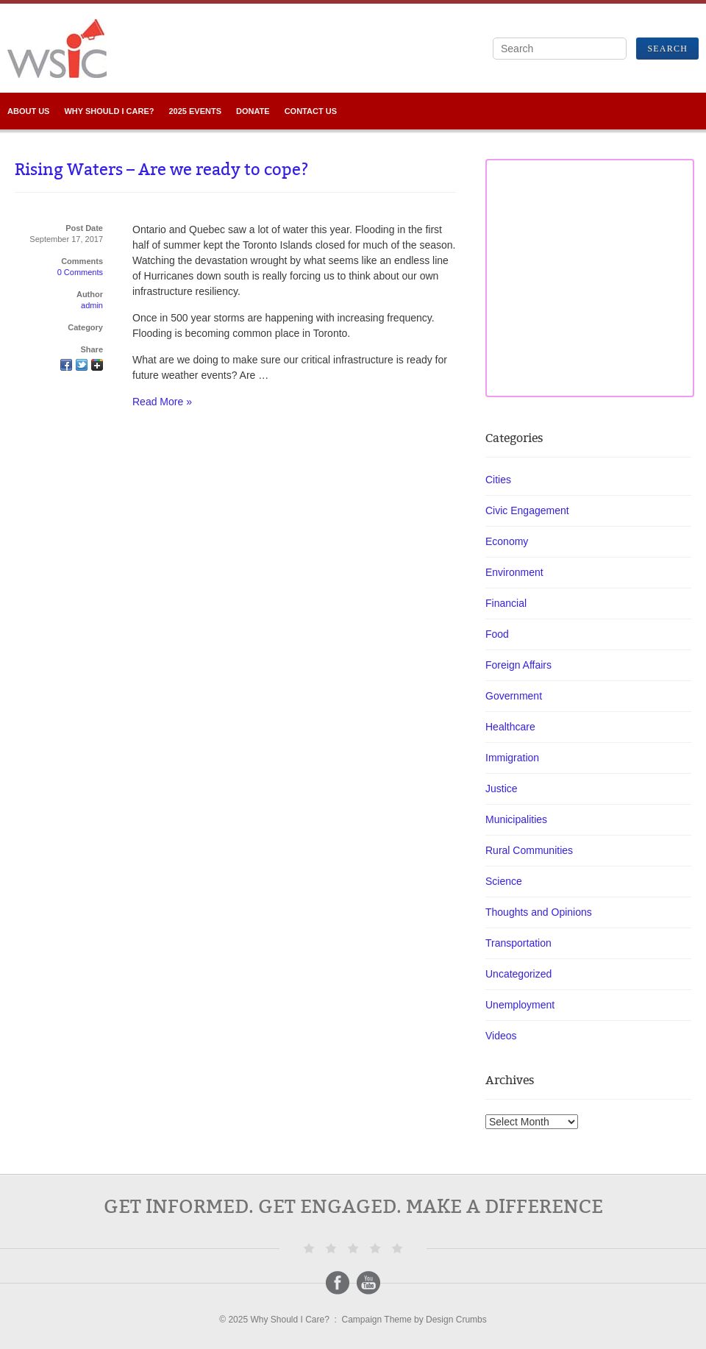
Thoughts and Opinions (538, 912)
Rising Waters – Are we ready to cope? (162, 169)
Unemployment (520, 1005)
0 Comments (80, 272)
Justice (501, 788)
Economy (506, 541)
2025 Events (194, 111)
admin (92, 305)
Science (503, 881)
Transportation (518, 943)
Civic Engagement (527, 510)
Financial (506, 603)
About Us (28, 111)
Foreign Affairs (518, 665)
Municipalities (516, 819)
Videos (501, 1036)
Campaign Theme (377, 1319)
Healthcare (510, 727)
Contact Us (311, 111)
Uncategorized (518, 974)
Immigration (512, 758)
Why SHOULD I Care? (109, 111)
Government (513, 696)
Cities (498, 479)
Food (497, 634)
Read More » (162, 401)
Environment (514, 572)
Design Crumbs (456, 1319)
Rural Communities (529, 850)
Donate (253, 111)
